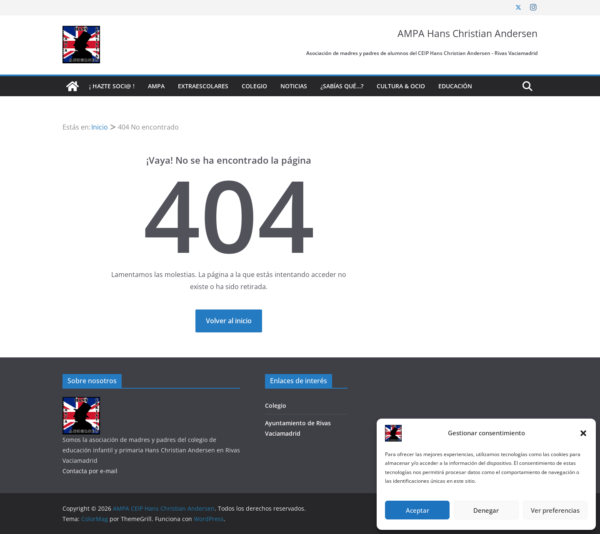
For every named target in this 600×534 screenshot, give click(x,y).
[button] (583, 433)
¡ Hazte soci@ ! (112, 86)
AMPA (156, 86)
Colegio (254, 86)
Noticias (293, 86)
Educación (455, 86)
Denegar (486, 510)
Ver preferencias (555, 510)
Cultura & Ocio (401, 86)
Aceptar (417, 510)
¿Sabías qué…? (341, 86)
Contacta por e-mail (90, 471)
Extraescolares (203, 86)
